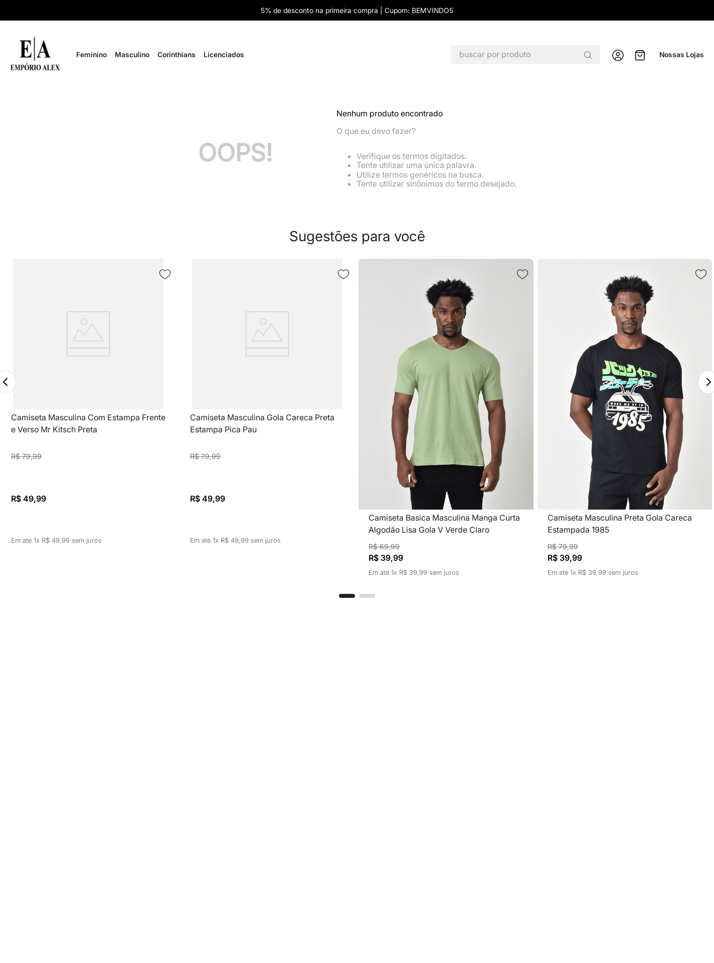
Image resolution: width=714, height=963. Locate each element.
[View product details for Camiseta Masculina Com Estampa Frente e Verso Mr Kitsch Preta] (88, 417)
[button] (347, 596)
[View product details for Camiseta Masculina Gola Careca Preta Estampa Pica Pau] (267, 417)
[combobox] (525, 54)
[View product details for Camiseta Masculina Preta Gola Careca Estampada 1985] (625, 417)
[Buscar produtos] (588, 55)
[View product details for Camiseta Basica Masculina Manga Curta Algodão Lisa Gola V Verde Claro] (446, 417)
